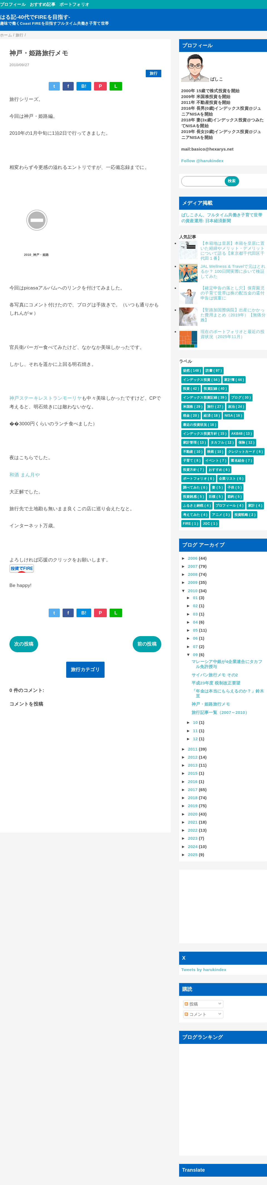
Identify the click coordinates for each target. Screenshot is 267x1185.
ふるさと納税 (194, 506)
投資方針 (190, 470)
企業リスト (228, 479)
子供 (231, 487)
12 (196, 738)
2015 (193, 773)
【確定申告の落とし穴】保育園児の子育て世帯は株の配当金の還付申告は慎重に (232, 293)
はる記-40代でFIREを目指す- (35, 17)
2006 (193, 558)
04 (196, 622)
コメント (195, 1014)
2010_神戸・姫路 (36, 254)
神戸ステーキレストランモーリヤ (45, 398)
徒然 (187, 370)
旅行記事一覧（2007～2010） (220, 712)
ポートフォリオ (74, 4)
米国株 (188, 407)
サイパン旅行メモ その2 (215, 674)
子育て (188, 460)
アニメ (217, 515)
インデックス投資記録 (200, 397)
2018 (193, 797)
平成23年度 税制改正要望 (216, 683)
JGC (207, 524)
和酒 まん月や (24, 475)
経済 (207, 416)
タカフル (218, 442)
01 (196, 597)
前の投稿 (147, 644)
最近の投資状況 (195, 425)
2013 (193, 765)
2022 (193, 830)
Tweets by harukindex (203, 969)
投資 (187, 389)
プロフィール (13, 4)
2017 (193, 789)
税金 (187, 416)
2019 (193, 805)
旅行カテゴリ (85, 669)
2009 (193, 582)
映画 (211, 452)
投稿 (191, 1004)
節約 (231, 497)
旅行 (154, 73)
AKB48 (237, 434)
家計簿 (230, 380)
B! (83, 86)
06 (196, 638)
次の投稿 (23, 644)
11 (196, 730)
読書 (209, 370)
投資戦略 (241, 515)
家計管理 (190, 442)
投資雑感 (190, 497)
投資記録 (211, 389)
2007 (193, 566)
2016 (193, 781)
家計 (252, 506)
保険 (242, 442)
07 (196, 646)
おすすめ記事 (42, 4)
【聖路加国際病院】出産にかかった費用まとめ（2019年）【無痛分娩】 (233, 315)
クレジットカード (242, 452)
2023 (193, 838)
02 (196, 605)
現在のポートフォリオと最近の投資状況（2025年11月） (232, 334)
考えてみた (192, 515)
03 (196, 614)
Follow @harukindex (202, 160)
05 (196, 630)
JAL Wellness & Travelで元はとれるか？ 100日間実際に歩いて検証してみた (233, 271)
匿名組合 (238, 460)
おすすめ (216, 470)
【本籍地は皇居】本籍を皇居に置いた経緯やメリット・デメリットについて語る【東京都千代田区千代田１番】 (232, 251)
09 (196, 654)
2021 (193, 822)
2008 (193, 574)
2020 (193, 814)
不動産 (188, 452)
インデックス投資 (197, 380)
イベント (212, 460)
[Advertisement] (223, 906)
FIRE (187, 524)
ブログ (237, 397)
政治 (232, 407)
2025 (193, 854)
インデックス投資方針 (200, 434)
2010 (193, 590)
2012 (193, 757)
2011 (193, 749)
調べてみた (192, 487)
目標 (212, 497)
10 (196, 722)
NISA (229, 416)
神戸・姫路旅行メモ (211, 704)
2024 (193, 846)
